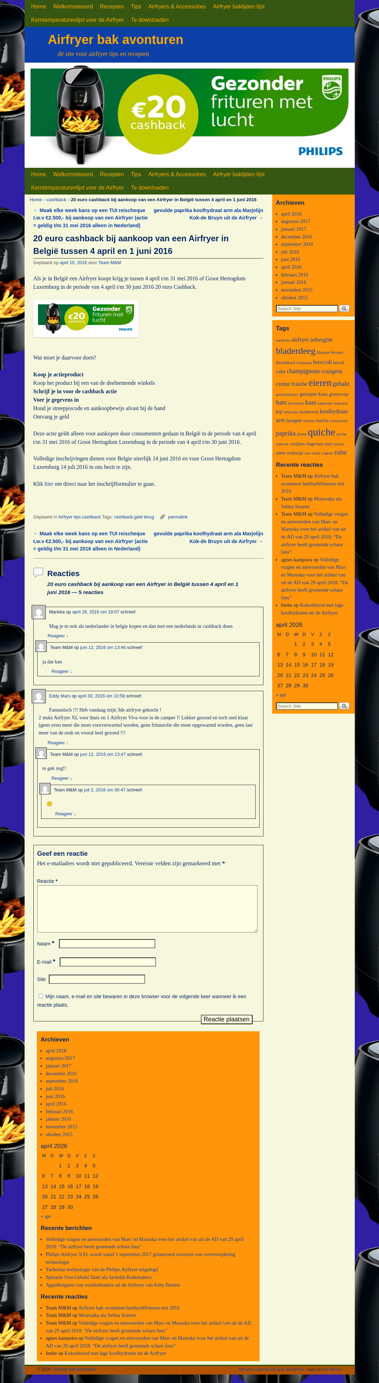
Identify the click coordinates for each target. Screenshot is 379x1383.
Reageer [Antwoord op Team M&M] (62, 671)
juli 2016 (55, 1097)
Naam (46, 952)
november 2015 (61, 1135)
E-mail (47, 970)
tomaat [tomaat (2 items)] (339, 444)
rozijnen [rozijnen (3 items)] (297, 443)
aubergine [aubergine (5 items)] (321, 339)
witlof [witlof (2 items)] (315, 453)
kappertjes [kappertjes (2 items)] (325, 403)
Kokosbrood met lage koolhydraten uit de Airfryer (115, 1361)
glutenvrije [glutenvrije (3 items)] (338, 394)
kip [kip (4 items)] (279, 411)
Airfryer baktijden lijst (238, 6)
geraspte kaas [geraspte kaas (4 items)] (314, 394)
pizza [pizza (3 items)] (301, 433)
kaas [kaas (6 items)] (310, 402)
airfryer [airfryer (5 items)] (300, 339)
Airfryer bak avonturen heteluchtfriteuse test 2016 (128, 1316)
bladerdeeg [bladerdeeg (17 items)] (296, 351)
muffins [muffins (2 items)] (309, 421)
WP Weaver (332, 1377)
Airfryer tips (69, 517)
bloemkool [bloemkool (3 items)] (285, 362)
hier (49, 484)
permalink (178, 517)
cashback (56, 199)
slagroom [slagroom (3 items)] (314, 443)
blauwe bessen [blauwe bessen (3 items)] (330, 352)
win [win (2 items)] (307, 453)
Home (38, 6)
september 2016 (62, 1089)
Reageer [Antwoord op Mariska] (58, 635)
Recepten (112, 6)
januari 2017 (58, 1074)
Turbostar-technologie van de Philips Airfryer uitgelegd (102, 1278)
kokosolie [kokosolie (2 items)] (291, 412)
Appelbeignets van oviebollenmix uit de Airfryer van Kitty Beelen (112, 1293)
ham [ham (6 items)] (281, 402)
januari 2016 (58, 1127)
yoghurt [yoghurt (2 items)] (327, 453)
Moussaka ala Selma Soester (107, 1323)
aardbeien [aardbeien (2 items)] (283, 340)
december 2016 (61, 1082)
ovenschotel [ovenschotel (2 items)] (338, 421)
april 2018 (56, 1059)
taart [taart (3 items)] (328, 443)
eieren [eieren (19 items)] (320, 382)
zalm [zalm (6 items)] (340, 452)
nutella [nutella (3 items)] (322, 420)
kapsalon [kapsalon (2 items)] (340, 403)
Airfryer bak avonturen (115, 39)
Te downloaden (150, 20)
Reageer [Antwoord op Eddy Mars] (58, 742)
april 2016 (56, 1112)
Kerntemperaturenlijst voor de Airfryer (77, 20)
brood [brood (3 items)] (338, 362)
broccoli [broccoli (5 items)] (322, 362)
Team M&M (109, 262)
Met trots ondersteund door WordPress (271, 1377)
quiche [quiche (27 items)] (321, 432)
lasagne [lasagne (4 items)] (294, 420)
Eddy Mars (60, 696)
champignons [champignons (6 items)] (303, 371)
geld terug (144, 517)
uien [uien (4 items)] (280, 452)
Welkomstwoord (73, 6)
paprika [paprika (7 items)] (286, 433)
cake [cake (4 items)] (281, 371)
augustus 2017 (60, 1066)
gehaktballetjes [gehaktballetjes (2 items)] (287, 394)
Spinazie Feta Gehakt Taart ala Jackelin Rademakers (99, 1285)
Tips (136, 6)
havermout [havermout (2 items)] (296, 403)
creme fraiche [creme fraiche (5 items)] (292, 384)
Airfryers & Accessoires (177, 6)
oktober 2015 (59, 1143)
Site (41, 987)
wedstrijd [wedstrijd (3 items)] (294, 452)
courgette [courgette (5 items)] (332, 371)
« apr (46, 1225)
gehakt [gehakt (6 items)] (341, 383)
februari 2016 (59, 1120)
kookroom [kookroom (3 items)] (309, 411)
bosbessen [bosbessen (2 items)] (304, 363)
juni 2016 (55, 1105)
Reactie (48, 881)
